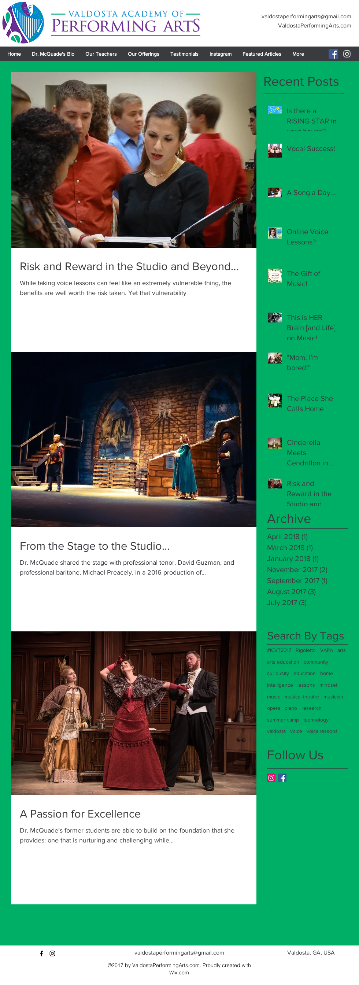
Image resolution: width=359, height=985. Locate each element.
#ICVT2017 (279, 650)
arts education (283, 662)
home (326, 673)
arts (341, 650)
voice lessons (322, 731)
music (273, 697)
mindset (328, 685)
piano (291, 708)
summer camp (283, 720)
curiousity (278, 673)
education (304, 673)
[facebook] (41, 953)
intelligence (280, 685)
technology (316, 720)
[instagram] (52, 953)
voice (296, 731)
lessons (306, 685)
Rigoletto (306, 650)
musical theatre (302, 697)
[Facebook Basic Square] (282, 778)
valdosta (276, 731)
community (316, 662)
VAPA (326, 650)
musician (333, 697)
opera (273, 708)
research (311, 708)
